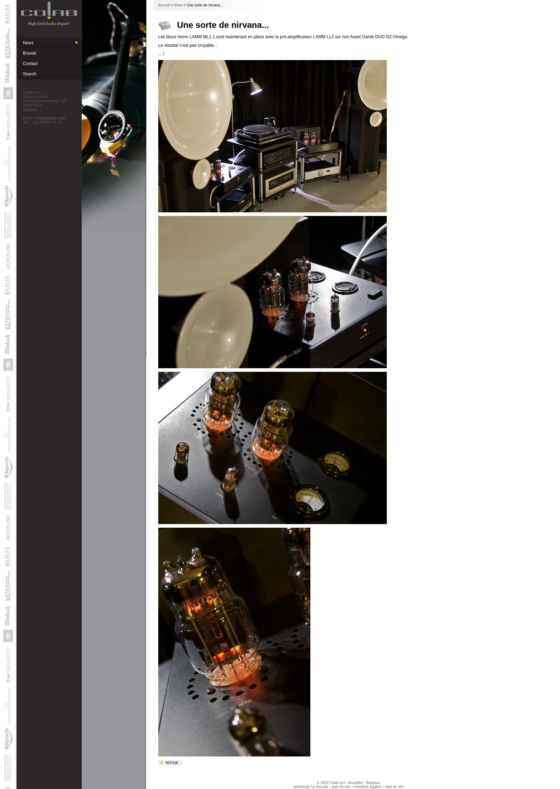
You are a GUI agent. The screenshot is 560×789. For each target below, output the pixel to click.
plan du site (341, 787)
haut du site (394, 787)
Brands (29, 53)
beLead (322, 787)
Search (29, 74)
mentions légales (367, 787)
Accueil (164, 5)
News (28, 42)
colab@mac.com (50, 118)
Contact (30, 63)
